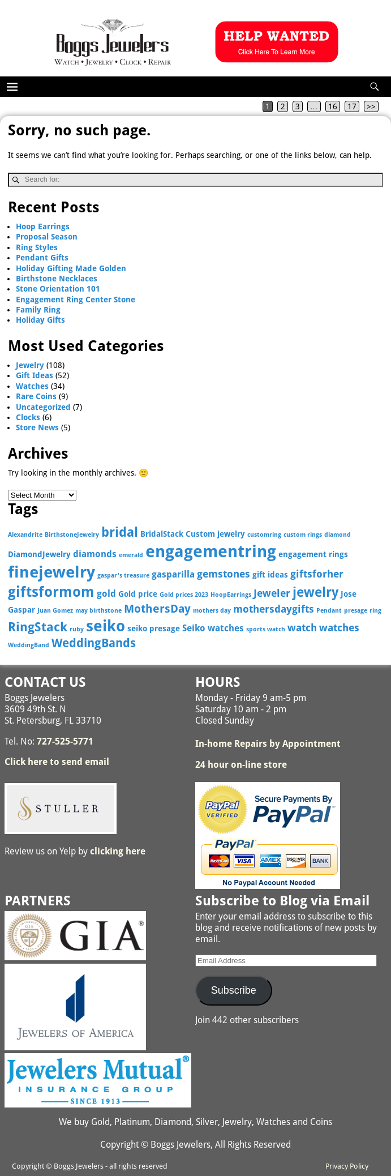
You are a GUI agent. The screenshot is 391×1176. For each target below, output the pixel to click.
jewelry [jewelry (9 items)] (315, 592)
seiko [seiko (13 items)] (105, 626)
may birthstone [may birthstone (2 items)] (98, 610)
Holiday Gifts (40, 319)
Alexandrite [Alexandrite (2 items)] (25, 534)
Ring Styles (37, 247)
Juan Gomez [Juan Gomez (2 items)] (55, 610)
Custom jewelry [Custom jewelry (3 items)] (215, 533)
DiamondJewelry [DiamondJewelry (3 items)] (39, 554)
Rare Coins (36, 396)
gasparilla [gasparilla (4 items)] (173, 574)
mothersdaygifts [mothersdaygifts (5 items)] (273, 609)
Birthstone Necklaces (56, 278)
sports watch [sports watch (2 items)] (265, 629)
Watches (32, 386)
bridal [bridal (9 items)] (119, 532)
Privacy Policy (346, 1166)
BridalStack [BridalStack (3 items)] (161, 533)
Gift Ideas (34, 375)
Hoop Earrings (43, 226)
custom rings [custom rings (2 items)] (302, 534)
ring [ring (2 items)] (375, 610)
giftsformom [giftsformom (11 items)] (51, 592)
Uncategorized (43, 407)
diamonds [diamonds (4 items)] (95, 554)
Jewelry (30, 365)
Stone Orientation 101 (58, 288)
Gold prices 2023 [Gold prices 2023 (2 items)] (184, 594)
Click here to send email (57, 761)
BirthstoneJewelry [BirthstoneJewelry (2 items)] (72, 534)
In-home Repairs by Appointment (268, 743)
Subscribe (233, 990)
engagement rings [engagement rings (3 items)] (313, 554)
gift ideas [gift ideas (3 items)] (270, 574)
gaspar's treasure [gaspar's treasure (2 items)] (123, 575)
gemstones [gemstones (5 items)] (223, 574)
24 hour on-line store (241, 764)
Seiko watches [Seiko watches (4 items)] (213, 628)
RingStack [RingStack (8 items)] (37, 627)
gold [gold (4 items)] (106, 593)
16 (332, 106)
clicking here (117, 851)
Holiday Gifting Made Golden (71, 268)
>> (371, 106)
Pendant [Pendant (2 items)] (329, 610)
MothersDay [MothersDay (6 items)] (157, 608)
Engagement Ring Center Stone (75, 299)
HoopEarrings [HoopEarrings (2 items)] (230, 594)
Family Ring (38, 309)
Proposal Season (47, 236)
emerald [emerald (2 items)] (131, 555)
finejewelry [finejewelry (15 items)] (51, 572)
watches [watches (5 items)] (339, 628)
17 (351, 106)
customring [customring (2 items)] (264, 534)
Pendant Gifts (42, 257)
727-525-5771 (65, 741)
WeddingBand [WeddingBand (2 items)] (28, 645)
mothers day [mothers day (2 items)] (212, 610)
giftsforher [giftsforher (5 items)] (316, 574)
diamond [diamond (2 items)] (337, 534)
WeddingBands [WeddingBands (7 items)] (93, 643)
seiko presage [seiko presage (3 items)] (153, 628)
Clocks (28, 417)
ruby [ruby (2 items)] (77, 629)
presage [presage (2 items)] (355, 610)
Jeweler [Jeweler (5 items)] (271, 593)
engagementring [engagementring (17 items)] (210, 551)
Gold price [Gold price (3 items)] (137, 593)
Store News (37, 427)
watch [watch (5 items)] (302, 628)
